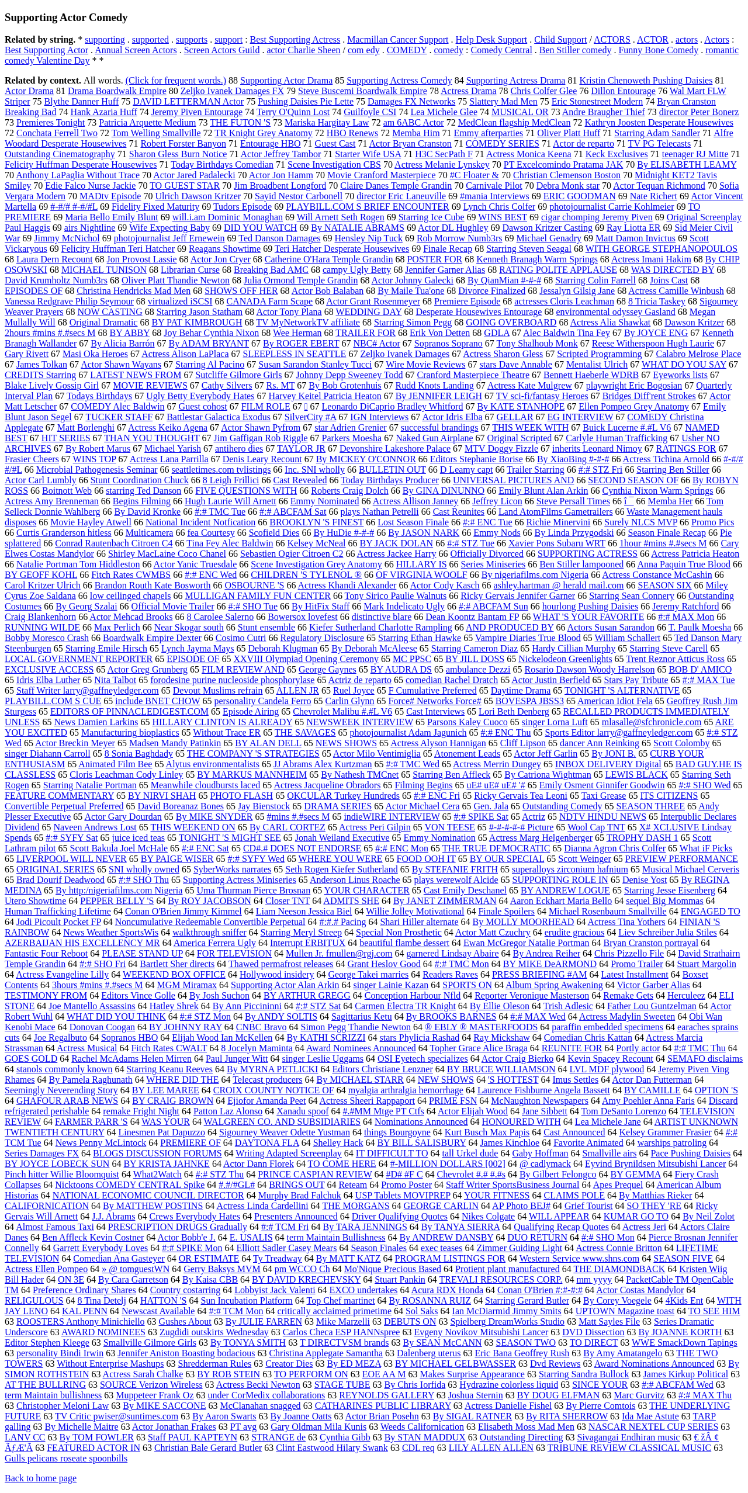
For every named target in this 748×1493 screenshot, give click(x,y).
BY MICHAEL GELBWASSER (455, 1364)
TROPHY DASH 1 (642, 838)
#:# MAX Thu (705, 1395)
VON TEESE (449, 827)
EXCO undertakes (364, 1290)
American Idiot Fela (615, 701)
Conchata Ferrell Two (57, 133)
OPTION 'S (716, 1090)
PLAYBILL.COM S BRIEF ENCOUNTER (367, 207)
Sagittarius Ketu (361, 1016)
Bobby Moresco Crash (47, 638)
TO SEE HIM (714, 1311)
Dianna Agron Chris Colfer (615, 848)
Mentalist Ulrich (597, 364)
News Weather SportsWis (110, 932)
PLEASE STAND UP (142, 953)
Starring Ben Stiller (672, 469)
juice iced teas (138, 838)
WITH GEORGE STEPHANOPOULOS (661, 249)
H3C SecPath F (444, 154)
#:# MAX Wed (537, 1016)
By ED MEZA (354, 1364)
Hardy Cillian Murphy (573, 648)
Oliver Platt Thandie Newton (176, 280)
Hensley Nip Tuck (368, 238)
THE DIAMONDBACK (619, 1269)
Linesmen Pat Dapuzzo (161, 1132)
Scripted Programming (599, 354)
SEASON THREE (651, 806)
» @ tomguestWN (135, 1269)
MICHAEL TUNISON (104, 270)
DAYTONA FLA (267, 1143)
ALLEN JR (297, 690)
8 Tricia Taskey (656, 301)
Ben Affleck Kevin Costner (93, 1237)
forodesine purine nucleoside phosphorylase (232, 680)
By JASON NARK (423, 533)
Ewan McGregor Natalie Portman (526, 943)
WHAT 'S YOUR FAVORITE (588, 617)
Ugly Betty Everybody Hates (200, 396)
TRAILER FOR (365, 333)
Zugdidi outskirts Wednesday (214, 1332)
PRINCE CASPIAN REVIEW (315, 1174)
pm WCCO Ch (302, 1269)
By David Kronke (147, 512)
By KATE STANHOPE (521, 406)
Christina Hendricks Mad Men (134, 291)
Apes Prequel (618, 1185)
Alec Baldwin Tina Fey (566, 333)
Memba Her (669, 501)
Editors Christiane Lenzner (382, 1069)
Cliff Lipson (523, 743)
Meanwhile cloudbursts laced (206, 785)
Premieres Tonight (50, 122)
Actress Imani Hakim (651, 259)
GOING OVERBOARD (511, 322)
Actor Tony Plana (288, 312)
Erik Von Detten (440, 333)
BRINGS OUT (296, 1185)
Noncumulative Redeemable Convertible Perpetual (210, 922)
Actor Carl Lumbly (41, 480)
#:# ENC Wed (211, 575)
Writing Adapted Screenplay (289, 1153)
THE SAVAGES (305, 732)
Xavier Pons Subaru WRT (556, 543)
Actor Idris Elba (452, 417)
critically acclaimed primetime (335, 1311)
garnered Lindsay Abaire (452, 953)
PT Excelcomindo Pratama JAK (564, 164)
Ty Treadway (277, 1258)
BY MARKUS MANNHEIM (252, 775)
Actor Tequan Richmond (659, 185)
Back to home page (41, 1478)
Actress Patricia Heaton (695, 554)
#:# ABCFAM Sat (292, 512)
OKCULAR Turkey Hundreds (343, 796)
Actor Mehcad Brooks (130, 617)
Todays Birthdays (99, 396)
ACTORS (612, 39)
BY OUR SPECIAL (507, 859)
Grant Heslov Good (383, 964)
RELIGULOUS (34, 1300)
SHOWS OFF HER (241, 291)
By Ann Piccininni (247, 1006)
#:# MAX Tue (709, 680)
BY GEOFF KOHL (41, 575)
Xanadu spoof (302, 1111)
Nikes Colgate (488, 1216)
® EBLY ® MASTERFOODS (481, 1027)
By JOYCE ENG (656, 333)
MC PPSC (412, 659)
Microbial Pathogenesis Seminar (97, 469)
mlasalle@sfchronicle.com (652, 722)
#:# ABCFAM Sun (493, 606)
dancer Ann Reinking (599, 743)
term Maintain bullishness (53, 1395)
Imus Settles (575, 1080)
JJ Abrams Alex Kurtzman (322, 764)
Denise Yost (644, 880)
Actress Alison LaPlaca (184, 354)
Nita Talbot (115, 680)
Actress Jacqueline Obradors (326, 785)
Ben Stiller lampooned (581, 564)
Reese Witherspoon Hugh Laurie (653, 343)
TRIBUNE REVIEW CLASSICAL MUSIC (629, 1448)
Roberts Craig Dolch (349, 491)
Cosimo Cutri (241, 638)
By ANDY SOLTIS (281, 1016)
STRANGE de (278, 1437)
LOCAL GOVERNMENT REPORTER (79, 659)
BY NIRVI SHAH (162, 796)
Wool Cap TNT (596, 827)
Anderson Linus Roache (355, 880)
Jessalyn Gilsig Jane (577, 291)
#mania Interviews (494, 196)
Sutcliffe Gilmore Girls (238, 375)
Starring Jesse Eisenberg (669, 890)
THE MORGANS (355, 1206)
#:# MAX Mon (686, 617)
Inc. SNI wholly (315, 469)
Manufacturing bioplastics (130, 732)
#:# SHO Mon (608, 1237)
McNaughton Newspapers (539, 1101)
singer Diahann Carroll (48, 753)
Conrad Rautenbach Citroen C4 (113, 543)
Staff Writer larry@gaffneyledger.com (87, 690)
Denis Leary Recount (262, 459)
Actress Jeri (644, 1227)
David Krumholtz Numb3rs (56, 280)
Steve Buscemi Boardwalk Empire (362, 91)
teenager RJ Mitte (695, 154)
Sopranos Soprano (448, 343)
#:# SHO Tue (253, 606)
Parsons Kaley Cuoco (467, 722)
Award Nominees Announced (361, 1048)
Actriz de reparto (360, 680)
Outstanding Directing (521, 1437)
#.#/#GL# (237, 1185)
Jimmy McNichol (66, 238)
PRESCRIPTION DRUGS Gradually (177, 1227)
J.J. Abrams (113, 1216)
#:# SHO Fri (102, 964)
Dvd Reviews (555, 1364)
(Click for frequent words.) (176, 80)
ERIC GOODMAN (579, 196)
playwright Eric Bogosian (634, 385)
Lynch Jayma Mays (197, 648)
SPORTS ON (467, 985)
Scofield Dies (274, 533)
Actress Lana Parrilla (169, 459)
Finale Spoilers (506, 911)
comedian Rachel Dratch (452, 680)
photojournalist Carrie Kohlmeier (611, 207)
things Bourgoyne (397, 1132)
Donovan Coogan (102, 1027)
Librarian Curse (190, 270)
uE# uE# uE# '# (496, 785)
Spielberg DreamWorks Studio (507, 1321)
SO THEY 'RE (654, 1206)
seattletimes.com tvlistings (221, 469)
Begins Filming (142, 501)
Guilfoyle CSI (370, 112)
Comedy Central (501, 50)
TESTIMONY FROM (46, 995)
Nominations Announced (421, 1122)
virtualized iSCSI (180, 301)
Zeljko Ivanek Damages (404, 354)
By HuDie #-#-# (343, 533)
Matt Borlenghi (86, 427)
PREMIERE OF (190, 1143)
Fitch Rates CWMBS (131, 575)
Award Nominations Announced (654, 1364)
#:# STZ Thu (220, 1174)
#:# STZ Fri (601, 469)
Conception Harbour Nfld (412, 995)
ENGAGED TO (710, 911)
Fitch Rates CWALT (169, 1048)
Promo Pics (712, 522)
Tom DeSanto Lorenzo (624, 1111)
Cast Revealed (300, 480)
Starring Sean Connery (631, 596)
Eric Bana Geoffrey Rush (522, 1353)
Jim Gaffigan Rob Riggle (261, 438)
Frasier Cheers (32, 459)
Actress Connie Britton (619, 1248)
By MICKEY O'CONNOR (366, 459)
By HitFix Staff (320, 606)
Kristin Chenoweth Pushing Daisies (645, 80)
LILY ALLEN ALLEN (491, 1448)
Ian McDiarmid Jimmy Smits (507, 1311)
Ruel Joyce (354, 690)
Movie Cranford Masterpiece (381, 175)
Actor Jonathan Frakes (174, 1427)
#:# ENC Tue (487, 522)
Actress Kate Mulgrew (529, 385)
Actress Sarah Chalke (143, 1374)
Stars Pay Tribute (636, 680)
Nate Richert (653, 196)
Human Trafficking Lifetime (58, 911)
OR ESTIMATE (209, 1258)
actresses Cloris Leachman (564, 301)
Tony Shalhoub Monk (536, 343)
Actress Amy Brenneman (52, 501)
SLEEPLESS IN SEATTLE (294, 354)
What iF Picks (706, 848)
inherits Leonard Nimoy (597, 448)
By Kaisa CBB (210, 1279)
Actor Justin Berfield (550, 680)
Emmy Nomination (440, 838)
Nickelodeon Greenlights (565, 659)
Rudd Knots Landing (435, 385)
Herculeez (686, 995)
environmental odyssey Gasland (615, 312)
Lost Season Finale (413, 522)
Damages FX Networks (411, 101)
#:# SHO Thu (144, 880)
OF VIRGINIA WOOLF (422, 575)
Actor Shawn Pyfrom (260, 427)
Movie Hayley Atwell (90, 522)
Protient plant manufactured (507, 1269)
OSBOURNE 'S (254, 585)
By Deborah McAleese (374, 648)
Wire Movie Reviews (425, 364)
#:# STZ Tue (470, 543)
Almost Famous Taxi (55, 1227)
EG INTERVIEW (581, 417)
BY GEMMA (635, 1174)
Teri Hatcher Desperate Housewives (342, 249)
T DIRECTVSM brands (344, 1342)
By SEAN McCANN (442, 1342)
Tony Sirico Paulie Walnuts (396, 596)
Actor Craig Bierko (518, 1059)
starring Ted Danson (143, 491)
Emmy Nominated (324, 501)
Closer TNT (287, 901)
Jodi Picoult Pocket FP (58, 922)
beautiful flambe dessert (404, 943)
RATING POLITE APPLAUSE (558, 270)
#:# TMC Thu (699, 1048)
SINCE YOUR (600, 1385)
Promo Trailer (637, 964)
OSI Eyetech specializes (423, 1059)
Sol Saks (422, 1311)
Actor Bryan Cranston (410, 143)
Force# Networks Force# (435, 701)
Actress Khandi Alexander (347, 585)
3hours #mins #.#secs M (97, 985)
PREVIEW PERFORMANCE (681, 859)
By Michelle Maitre (81, 1427)
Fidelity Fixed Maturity (155, 207)
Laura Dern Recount (54, 259)
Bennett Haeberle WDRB (591, 375)
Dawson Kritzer (694, 322)
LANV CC (25, 1437)
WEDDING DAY (368, 312)
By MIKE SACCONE (164, 1406)
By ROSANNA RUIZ (430, 1300)
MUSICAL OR (520, 112)
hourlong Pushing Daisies (590, 606)
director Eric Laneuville (401, 196)
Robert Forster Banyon (183, 143)
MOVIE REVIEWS (150, 385)
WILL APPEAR (559, 1216)
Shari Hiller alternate (419, 922)
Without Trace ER (227, 732)
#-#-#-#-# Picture (521, 827)
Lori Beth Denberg (514, 711)
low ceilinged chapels (130, 596)
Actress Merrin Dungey (497, 764)
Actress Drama (469, 91)
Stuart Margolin (706, 964)
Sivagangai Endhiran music (628, 1437)
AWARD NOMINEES (103, 1332)
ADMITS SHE (351, 901)
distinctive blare (382, 617)
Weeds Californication (422, 1427)
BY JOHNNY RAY (185, 1027)
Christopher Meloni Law (62, 1406)
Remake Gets (628, 995)
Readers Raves (450, 974)
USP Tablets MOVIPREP (403, 1195)
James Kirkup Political (686, 1374)
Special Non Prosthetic (399, 932)
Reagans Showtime (225, 249)
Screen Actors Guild (222, 50)
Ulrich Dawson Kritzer (198, 196)
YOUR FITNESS (496, 1195)
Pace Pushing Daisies (690, 1153)
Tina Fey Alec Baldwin (229, 543)
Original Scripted (519, 438)
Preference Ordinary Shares (84, 1290)
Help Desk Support (492, 39)
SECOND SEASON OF (633, 480)
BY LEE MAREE (165, 1090)
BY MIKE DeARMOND (550, 964)
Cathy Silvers (227, 385)
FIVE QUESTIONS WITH (246, 491)
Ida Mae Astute (650, 1416)
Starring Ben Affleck (451, 775)
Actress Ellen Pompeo (46, 1269)
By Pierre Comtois (600, 1406)
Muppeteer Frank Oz (154, 1395)
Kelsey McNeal (317, 543)
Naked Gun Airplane (434, 438)
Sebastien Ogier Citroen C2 (291, 554)
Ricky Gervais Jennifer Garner (517, 596)
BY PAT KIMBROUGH (196, 322)
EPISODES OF (34, 291)
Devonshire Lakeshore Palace (395, 448)
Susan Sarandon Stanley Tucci (315, 364)
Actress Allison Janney (416, 501)
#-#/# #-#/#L (74, 207)
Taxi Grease (603, 796)
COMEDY (407, 50)
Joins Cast (669, 280)
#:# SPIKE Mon (192, 1248)
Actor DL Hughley (453, 228)
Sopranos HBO (129, 1037)
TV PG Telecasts (659, 143)
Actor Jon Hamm (281, 175)
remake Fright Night (141, 1111)
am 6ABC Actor (413, 122)
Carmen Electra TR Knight (405, 1006)
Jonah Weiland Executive (342, 838)
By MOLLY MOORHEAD (523, 922)
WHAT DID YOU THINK (116, 1016)
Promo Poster (406, 1185)
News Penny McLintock (101, 1143)
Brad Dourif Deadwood (60, 880)
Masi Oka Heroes (95, 354)
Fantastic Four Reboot (46, 953)
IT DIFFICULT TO (392, 1153)
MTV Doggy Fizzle (501, 448)
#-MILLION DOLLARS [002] (447, 1164)
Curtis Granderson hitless (64, 533)
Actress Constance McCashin (657, 575)
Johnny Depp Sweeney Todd (349, 375)
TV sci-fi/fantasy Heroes (542, 396)
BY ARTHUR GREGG (307, 995)
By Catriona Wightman (547, 775)
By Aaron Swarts (224, 1416)
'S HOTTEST (513, 1080)
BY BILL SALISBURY (421, 1143)
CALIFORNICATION (47, 1206)
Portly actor (638, 1048)
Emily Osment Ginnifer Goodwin (602, 785)
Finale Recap (447, 249)
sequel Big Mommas (664, 901)
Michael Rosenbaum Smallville (608, 911)
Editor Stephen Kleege (47, 1342)
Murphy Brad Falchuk (299, 1195)
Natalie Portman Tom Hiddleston (78, 564)
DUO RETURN (537, 1237)
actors (687, 39)
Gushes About (185, 1321)
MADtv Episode (110, 196)
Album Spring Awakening (554, 985)
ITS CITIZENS (669, 796)
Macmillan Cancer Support (397, 39)
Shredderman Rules (215, 1364)
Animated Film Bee (115, 764)
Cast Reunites (458, 512)
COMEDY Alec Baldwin (117, 406)
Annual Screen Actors (135, 50)
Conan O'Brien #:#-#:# (540, 1290)
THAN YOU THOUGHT (151, 438)
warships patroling (672, 1143)
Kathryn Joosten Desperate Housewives (658, 122)
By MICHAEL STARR (359, 1080)
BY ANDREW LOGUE (565, 890)
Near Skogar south (189, 627)
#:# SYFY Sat (72, 838)
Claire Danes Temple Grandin (396, 185)
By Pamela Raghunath (91, 1080)
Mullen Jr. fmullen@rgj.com (339, 953)
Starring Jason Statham (200, 312)
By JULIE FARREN (264, 1321)
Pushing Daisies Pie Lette (306, 101)
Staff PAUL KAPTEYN (192, 1437)
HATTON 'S (163, 1300)
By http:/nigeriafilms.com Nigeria (119, 890)
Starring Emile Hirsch (106, 648)
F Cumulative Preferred (433, 690)
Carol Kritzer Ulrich (43, 585)
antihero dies (239, 448)
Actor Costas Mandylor (640, 1290)
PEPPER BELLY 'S (117, 901)
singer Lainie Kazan (390, 985)
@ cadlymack (545, 1164)
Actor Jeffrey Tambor (281, 154)
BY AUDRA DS (401, 669)
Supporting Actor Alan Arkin (285, 985)
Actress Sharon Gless (503, 354)
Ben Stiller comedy (575, 50)
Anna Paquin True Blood (683, 564)
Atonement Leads (467, 753)
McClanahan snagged (260, 1406)
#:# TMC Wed (412, 764)
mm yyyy (594, 1279)
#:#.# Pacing (342, 922)
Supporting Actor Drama (286, 80)
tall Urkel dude (470, 1153)
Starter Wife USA (368, 154)
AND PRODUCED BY (510, 627)
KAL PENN (85, 1311)
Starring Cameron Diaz (474, 648)
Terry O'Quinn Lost (293, 112)
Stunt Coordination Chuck (140, 480)
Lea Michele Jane (608, 1122)
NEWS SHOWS (346, 743)
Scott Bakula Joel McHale (119, 848)
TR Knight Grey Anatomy (263, 133)
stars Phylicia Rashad (419, 1037)
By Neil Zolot (709, 1216)
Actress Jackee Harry (397, 554)
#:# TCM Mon (236, 1311)
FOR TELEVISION (234, 953)
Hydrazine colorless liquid (508, 1385)
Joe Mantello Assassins (92, 1006)
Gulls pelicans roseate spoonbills (66, 1458)
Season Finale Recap (667, 533)
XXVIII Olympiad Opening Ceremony (306, 659)
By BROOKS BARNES (451, 1016)
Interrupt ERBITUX (307, 943)
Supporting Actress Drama (516, 80)
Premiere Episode (467, 301)
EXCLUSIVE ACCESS (49, 669)
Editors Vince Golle (138, 995)
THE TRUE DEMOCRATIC (496, 848)
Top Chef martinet (341, 1300)
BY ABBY (130, 333)
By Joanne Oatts (301, 1416)
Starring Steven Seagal (529, 249)
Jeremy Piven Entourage (197, 112)
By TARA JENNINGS (365, 1227)
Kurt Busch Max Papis (487, 1132)
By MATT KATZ (348, 1258)
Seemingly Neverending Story (61, 1090)
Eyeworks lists (680, 375)
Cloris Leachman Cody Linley (126, 775)
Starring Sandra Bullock (584, 1374)
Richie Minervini (559, 522)
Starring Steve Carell (668, 648)
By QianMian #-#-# (504, 280)
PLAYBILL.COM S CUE (53, 701)
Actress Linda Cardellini (262, 1206)
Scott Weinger (584, 859)
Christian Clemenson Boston (567, 175)
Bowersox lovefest (303, 617)
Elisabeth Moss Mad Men (526, 1427)
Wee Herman (297, 333)
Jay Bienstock (264, 806)
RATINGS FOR (686, 448)
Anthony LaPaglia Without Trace (78, 175)
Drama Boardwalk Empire (117, 91)
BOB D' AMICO (700, 669)
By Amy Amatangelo (622, 1353)
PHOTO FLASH (241, 796)
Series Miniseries (493, 564)
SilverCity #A (310, 417)
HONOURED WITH (521, 1122)
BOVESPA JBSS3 (530, 701)
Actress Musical (87, 1048)
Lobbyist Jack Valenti (274, 1290)
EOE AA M (384, 1374)
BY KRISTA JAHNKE (166, 1164)
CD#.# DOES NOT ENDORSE (302, 848)
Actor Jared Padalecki (194, 175)
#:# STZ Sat (318, 1006)
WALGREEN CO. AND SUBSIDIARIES (282, 1122)
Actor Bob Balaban (328, 291)
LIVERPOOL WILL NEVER (71, 859)
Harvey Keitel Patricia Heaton (324, 396)
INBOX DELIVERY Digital (608, 764)
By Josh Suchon (219, 995)
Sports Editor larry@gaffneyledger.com (619, 732)
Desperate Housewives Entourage (478, 312)
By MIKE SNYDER (214, 817)
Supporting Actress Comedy (399, 80)
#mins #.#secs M (298, 817)
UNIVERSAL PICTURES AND (513, 480)
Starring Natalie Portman (90, 785)
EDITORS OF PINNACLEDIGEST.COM (129, 711)
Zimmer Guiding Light (519, 1248)
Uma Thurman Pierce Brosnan (253, 890)
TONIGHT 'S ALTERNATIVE (622, 690)
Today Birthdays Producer (390, 480)
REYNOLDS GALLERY (386, 1395)
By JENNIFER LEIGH (439, 396)
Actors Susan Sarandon (610, 627)
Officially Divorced (487, 554)
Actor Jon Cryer (221, 259)
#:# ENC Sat (205, 848)
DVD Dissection (593, 1332)
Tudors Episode (242, 207)
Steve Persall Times (573, 501)
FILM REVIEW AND (243, 669)
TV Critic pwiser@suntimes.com (116, 1416)
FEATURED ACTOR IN (93, 1448)
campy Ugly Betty (357, 270)
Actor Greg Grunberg (148, 669)
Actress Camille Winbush (675, 291)
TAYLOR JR (301, 448)
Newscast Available (158, 1311)
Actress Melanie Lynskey (442, 164)
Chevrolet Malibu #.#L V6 (342, 711)
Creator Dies (289, 1364)
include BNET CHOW (157, 701)
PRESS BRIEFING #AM (539, 974)
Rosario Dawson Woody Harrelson (590, 669)
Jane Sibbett (544, 1111)
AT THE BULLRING (45, 1385)
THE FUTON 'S (240, 122)
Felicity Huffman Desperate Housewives (81, 164)
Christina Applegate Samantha (326, 1353)
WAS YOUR (165, 1122)
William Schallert (628, 638)
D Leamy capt (466, 469)
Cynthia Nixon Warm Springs (657, 491)
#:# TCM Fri (285, 1227)
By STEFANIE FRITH (455, 869)
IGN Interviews (379, 417)
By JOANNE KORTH (680, 1332)
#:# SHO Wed (704, 785)
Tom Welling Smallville (156, 133)
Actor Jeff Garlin (545, 753)
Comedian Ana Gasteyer (118, 1258)
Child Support (560, 39)
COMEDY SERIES (502, 143)
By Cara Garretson (133, 1279)
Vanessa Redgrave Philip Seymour (69, 301)
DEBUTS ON (410, 1321)
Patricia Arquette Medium (147, 122)
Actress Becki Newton (258, 1385)
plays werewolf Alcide (456, 880)
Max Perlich (117, 627)
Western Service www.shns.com (580, 1258)
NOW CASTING (109, 312)
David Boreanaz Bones (180, 806)
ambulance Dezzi (478, 669)
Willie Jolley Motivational (415, 911)
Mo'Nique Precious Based (392, 1269)
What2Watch (157, 1174)
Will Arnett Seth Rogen (341, 217)
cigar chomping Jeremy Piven (597, 217)
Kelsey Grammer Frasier (665, 1132)
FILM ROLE (265, 406)
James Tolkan (41, 364)
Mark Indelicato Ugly (404, 606)
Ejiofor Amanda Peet (266, 1101)
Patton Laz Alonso (227, 1111)
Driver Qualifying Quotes (400, 1216)
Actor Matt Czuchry (493, 932)
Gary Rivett (27, 354)
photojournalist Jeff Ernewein (169, 238)
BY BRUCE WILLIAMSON (501, 1069)
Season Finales (379, 1248)
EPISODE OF (193, 659)
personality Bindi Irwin (59, 1353)
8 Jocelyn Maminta (257, 1048)
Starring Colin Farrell (595, 280)
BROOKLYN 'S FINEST (316, 522)
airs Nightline (90, 228)
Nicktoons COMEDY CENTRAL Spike (130, 1185)
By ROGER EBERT (301, 343)
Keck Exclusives (617, 154)
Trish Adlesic (568, 1006)
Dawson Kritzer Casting (547, 228)
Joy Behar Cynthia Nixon (211, 333)
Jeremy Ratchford (685, 606)
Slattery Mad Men (503, 101)
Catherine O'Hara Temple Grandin (329, 259)
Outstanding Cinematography (60, 154)
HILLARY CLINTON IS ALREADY (222, 722)
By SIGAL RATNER (472, 1416)
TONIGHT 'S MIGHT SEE (230, 838)
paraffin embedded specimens (607, 1027)
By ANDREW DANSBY (446, 1237)
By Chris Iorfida (414, 1385)
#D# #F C (404, 1174)
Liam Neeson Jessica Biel (304, 911)
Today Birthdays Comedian (222, 164)
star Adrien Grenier (350, 427)
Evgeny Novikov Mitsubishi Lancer (481, 1332)
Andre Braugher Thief (603, 112)
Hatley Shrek (174, 1006)
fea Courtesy (210, 533)
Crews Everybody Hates (195, 1216)
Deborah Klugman (283, 648)
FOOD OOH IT (426, 859)
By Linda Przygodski (574, 533)
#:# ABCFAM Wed (678, 1385)
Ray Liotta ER (633, 228)
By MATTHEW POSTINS (153, 1206)
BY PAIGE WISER (177, 859)
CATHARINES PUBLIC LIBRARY (383, 1406)
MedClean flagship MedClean (514, 122)
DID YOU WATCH (260, 228)
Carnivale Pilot (494, 185)
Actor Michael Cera (422, 806)
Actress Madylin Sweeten (627, 1016)
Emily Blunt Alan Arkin (543, 491)
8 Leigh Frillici (231, 480)
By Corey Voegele (617, 1300)
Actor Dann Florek (258, 1164)
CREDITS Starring (40, 375)
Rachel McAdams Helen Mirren (131, 1059)
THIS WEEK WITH (530, 427)
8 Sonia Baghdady (139, 753)
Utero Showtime (35, 901)
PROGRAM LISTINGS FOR (450, 1258)
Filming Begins (423, 785)
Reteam (352, 1185)
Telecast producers (267, 1080)
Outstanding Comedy (562, 806)
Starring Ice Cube (432, 217)
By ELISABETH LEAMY (686, 164)
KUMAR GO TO (636, 1216)
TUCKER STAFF (119, 417)
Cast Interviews (435, 711)
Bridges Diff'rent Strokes (649, 396)
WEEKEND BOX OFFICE (174, 974)
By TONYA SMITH (248, 1342)
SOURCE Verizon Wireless (151, 1385)
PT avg (243, 1427)
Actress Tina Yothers (627, 922)
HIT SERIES (66, 438)
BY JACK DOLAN (396, 543)
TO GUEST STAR (185, 185)
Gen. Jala (491, 806)
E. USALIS (251, 1237)
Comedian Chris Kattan (588, 1037)
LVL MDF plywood (607, 1069)
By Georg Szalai (86, 606)
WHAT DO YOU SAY (684, 364)
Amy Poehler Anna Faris (648, 1101)
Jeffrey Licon (497, 501)
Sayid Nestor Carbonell (298, 196)
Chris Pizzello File (629, 953)
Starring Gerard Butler (527, 1300)
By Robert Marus (97, 448)
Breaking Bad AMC (271, 270)
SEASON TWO (526, 1342)
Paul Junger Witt (237, 1059)
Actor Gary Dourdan (122, 817)
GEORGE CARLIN (441, 1206)
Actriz (533, 817)
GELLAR (514, 417)
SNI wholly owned (144, 869)
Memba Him (415, 133)
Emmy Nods (496, 533)
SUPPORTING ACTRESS (588, 554)
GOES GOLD (31, 1059)
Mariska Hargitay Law (327, 122)
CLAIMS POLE (573, 1195)
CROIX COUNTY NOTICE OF (273, 1090)
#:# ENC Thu (506, 732)
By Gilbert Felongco (558, 1174)
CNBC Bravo (261, 1027)
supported (150, 39)
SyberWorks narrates (232, 869)
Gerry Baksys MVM (222, 1269)
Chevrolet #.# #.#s (471, 1174)
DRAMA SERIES (338, 806)
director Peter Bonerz (699, 112)
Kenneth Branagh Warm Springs (537, 259)
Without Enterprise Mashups (110, 1364)
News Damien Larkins (96, 722)
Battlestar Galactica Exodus (219, 417)
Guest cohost (203, 406)
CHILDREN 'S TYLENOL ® (306, 575)
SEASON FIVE (683, 1258)
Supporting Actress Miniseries (239, 880)
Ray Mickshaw (501, 1037)
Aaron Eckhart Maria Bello (561, 901)
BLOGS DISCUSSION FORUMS (157, 1153)
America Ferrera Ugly (215, 943)
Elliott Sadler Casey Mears (286, 1248)
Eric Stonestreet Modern (597, 101)
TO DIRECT (594, 1342)
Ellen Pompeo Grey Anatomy (634, 406)
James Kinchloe (509, 1143)
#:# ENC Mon (401, 848)
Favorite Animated (588, 1143)
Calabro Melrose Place (699, 354)
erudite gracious (575, 932)
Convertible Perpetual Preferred (64, 806)
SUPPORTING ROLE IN (560, 880)
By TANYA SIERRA (460, 1227)
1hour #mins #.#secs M (663, 543)
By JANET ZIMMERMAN (445, 901)
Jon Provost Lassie (142, 259)
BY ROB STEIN (228, 1374)
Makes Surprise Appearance (472, 1374)
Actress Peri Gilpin (375, 827)
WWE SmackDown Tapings (684, 1342)
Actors (716, 39)
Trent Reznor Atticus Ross (675, 659)
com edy (364, 50)
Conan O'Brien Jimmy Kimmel (183, 911)
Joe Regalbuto (60, 1037)
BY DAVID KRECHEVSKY (306, 1279)
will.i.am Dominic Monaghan (227, 217)
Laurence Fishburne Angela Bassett (543, 1090)
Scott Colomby (681, 743)
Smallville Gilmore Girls (149, 1342)
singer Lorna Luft (555, 722)
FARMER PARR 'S (91, 1122)
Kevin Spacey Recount (610, 1059)
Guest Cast (335, 143)
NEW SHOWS (446, 1080)
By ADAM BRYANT (209, 343)
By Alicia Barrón (122, 343)
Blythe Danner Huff (81, 101)
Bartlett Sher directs (177, 964)
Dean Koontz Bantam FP (472, 617)
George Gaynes (327, 669)
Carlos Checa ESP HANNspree (341, 1332)
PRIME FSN (453, 1101)
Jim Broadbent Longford (280, 185)
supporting (104, 39)
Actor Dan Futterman (652, 1080)
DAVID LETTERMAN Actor (188, 101)
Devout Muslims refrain (218, 690)
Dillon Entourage (623, 91)
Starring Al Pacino (209, 364)
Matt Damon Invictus (635, 238)
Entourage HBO (270, 143)
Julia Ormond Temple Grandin (301, 280)
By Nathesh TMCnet (360, 775)
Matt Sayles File (609, 1321)
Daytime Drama (521, 690)
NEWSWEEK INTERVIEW (359, 722)
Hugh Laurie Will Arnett (230, 501)
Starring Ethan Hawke (419, 638)
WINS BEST (502, 217)
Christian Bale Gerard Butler (208, 1448)
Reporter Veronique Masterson (532, 995)
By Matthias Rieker (655, 1195)
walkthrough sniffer (209, 932)
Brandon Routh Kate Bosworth (153, 585)
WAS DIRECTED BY (673, 270)
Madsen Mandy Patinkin (175, 743)
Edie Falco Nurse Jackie (90, 185)
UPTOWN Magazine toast (625, 1311)
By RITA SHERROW (567, 1416)
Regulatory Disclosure (322, 638)
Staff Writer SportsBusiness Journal (513, 1185)
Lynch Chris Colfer (499, 207)
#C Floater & (474, 175)
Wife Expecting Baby (169, 228)
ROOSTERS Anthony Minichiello (80, 1321)
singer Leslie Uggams (323, 1059)
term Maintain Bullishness (336, 1237)
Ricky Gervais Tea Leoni (520, 796)
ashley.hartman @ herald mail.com (559, 585)
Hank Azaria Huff (103, 112)
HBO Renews (352, 133)
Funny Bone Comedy (658, 50)
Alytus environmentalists (212, 764)
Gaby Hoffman (540, 1153)
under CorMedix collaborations (266, 1395)
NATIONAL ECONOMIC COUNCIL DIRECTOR (148, 1195)
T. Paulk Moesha (700, 627)
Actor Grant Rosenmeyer (373, 301)
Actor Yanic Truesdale (195, 564)
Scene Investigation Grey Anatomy (316, 564)
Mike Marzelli (343, 1321)
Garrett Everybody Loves (100, 1248)
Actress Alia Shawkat (610, 322)
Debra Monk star (568, 185)
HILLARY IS (421, 564)
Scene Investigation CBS (334, 164)
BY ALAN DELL (268, 743)
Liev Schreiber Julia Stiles (667, 932)
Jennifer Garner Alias (445, 270)
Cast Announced (574, 1132)
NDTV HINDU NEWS (602, 817)
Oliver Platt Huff (568, 133)
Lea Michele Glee (443, 112)
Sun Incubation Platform (246, 1300)
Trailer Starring (536, 469)
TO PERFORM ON (311, 1374)
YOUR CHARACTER (367, 890)
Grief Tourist (589, 1206)
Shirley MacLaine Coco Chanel (167, 554)
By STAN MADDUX (425, 1437)
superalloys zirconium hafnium (570, 869)
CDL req (418, 1448)
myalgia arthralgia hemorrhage (405, 1090)
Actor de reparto (583, 143)
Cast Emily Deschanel (465, 890)
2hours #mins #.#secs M (50, 333)
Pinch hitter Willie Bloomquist (62, 1174)
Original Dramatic (104, 322)
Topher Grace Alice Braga (479, 1048)
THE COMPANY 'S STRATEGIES (253, 753)
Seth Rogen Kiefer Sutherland (341, 869)
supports (191, 39)
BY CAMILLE (652, 1090)
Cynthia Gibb (345, 1437)
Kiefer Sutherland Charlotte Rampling (380, 627)
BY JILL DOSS (474, 659)
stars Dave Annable (515, 364)
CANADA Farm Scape (270, 301)
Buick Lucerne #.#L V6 (627, 427)
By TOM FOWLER (97, 1437)
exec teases (442, 1248)
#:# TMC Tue (220, 512)
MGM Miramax (187, 985)
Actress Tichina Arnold (666, 459)
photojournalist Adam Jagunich (408, 732)
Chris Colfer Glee (544, 91)
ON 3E (71, 1279)
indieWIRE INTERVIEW (391, 817)
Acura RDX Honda (447, 1290)
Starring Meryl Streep (301, 932)
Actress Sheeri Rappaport (367, 1101)
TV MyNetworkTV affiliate (308, 322)
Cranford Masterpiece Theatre (473, 375)
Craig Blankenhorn (40, 617)
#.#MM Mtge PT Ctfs (383, 1111)
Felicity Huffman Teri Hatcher (118, 249)
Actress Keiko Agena (167, 427)
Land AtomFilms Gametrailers (555, 512)
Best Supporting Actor (46, 50)
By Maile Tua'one (411, 291)
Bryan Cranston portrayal (651, 943)
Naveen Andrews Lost (95, 827)
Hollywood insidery (277, 974)
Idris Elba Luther (48, 680)
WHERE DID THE (182, 1080)
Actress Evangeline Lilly (62, 974)
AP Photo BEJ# (521, 1206)
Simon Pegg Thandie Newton (356, 1027)
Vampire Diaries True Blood (528, 638)
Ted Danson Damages (279, 238)
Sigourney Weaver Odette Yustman (284, 1132)
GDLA (497, 333)
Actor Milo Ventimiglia (377, 753)
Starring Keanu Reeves (169, 1069)
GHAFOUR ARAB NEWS (67, 1101)
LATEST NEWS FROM (135, 375)
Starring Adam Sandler (657, 133)
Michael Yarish (172, 448)
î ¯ (628, 501)
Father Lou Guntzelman (652, 1006)
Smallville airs (610, 1153)
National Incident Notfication (200, 522)
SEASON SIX (665, 585)
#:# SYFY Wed (255, 859)
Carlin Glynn (350, 701)
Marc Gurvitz (639, 1395)
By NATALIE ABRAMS (357, 228)
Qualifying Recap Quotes (561, 1227)
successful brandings (440, 427)
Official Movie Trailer (172, 606)
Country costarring (185, 1290)
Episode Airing (251, 711)
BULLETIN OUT (392, 469)
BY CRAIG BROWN (172, 1101)
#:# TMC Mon (462, 964)
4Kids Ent (684, 1300)
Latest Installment (635, 974)
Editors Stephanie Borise (476, 459)
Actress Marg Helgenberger (541, 838)
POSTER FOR (434, 259)
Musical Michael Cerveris (690, 869)
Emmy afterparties (489, 133)
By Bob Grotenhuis (345, 385)
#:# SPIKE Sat (481, 817)
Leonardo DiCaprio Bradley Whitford (392, 406)
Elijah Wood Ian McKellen (222, 1037)
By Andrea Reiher (547, 953)
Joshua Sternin (475, 1395)
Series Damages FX (42, 1153)
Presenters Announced (296, 1216)
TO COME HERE (342, 1164)
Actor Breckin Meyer (75, 743)
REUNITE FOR (572, 1048)
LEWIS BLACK (636, 775)
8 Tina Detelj (101, 1300)
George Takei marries (368, 974)
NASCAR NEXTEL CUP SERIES (653, 1427)
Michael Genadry (549, 238)
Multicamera (150, 533)
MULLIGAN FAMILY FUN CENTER (258, 596)
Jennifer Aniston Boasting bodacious (186, 1353)
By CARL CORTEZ (287, 827)
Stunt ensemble (266, 627)
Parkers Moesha (352, 438)
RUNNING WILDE (42, 627)
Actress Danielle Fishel (508, 1406)
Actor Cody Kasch (445, 585)
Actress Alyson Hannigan (438, 743)
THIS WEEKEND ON (192, 827)
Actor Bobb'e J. (186, 1237)
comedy (448, 50)
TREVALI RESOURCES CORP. (501, 1279)
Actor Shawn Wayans (121, 364)
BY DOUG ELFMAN (558, 1395)
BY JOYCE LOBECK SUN (57, 1164)
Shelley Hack (338, 1143)
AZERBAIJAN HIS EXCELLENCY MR (82, 943)
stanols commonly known (64, 1069)
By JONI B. (613, 753)
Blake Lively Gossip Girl (52, 385)
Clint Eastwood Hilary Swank (332, 1448)
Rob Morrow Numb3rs (460, 238)
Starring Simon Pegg (413, 322)
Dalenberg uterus (428, 1353)
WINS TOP (94, 459)
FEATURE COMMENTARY (59, 796)
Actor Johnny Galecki (412, 280)
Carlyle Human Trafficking (616, 438)
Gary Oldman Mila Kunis (318, 1427)
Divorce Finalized (491, 291)
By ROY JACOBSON (209, 901)
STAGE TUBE (342, 1385)
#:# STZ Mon (205, 1016)
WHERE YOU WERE (341, 859)
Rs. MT (280, 385)
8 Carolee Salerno (220, 617)
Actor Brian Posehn (382, 1416)
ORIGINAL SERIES (55, 869)
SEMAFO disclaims (705, 1059)
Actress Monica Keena (529, 154)
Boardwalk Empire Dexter (152, 638)
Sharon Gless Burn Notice (178, 154)
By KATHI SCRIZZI (325, 1037)
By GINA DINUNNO (443, 491)
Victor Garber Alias (653, 985)
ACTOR (653, 39)
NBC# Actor (376, 343)
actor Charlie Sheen (303, 50)
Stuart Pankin (400, 1279)
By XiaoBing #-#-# (573, 459)
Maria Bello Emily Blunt (111, 217)
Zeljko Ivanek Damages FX (232, 91)
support (228, 39)
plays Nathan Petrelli (379, 512)
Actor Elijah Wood (473, 1111)
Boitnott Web (67, 491)
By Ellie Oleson (499, 1006)
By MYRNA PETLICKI (272, 1069)
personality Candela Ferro (262, 701)
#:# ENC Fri (437, 796)
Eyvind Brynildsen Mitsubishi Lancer (655, 1164)
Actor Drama (29, 91)
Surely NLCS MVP (640, 522)
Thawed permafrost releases (280, 964)
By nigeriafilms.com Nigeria (535, 575)
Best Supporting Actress (295, 39)
